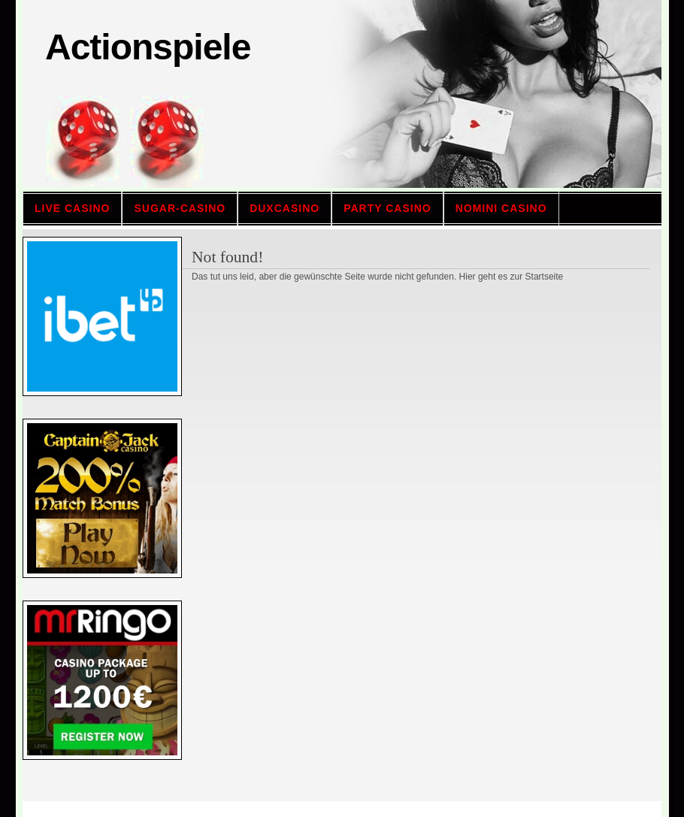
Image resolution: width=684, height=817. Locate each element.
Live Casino (72, 208)
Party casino (387, 208)
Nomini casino (501, 208)
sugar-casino (179, 208)
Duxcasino (284, 208)
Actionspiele (147, 47)
